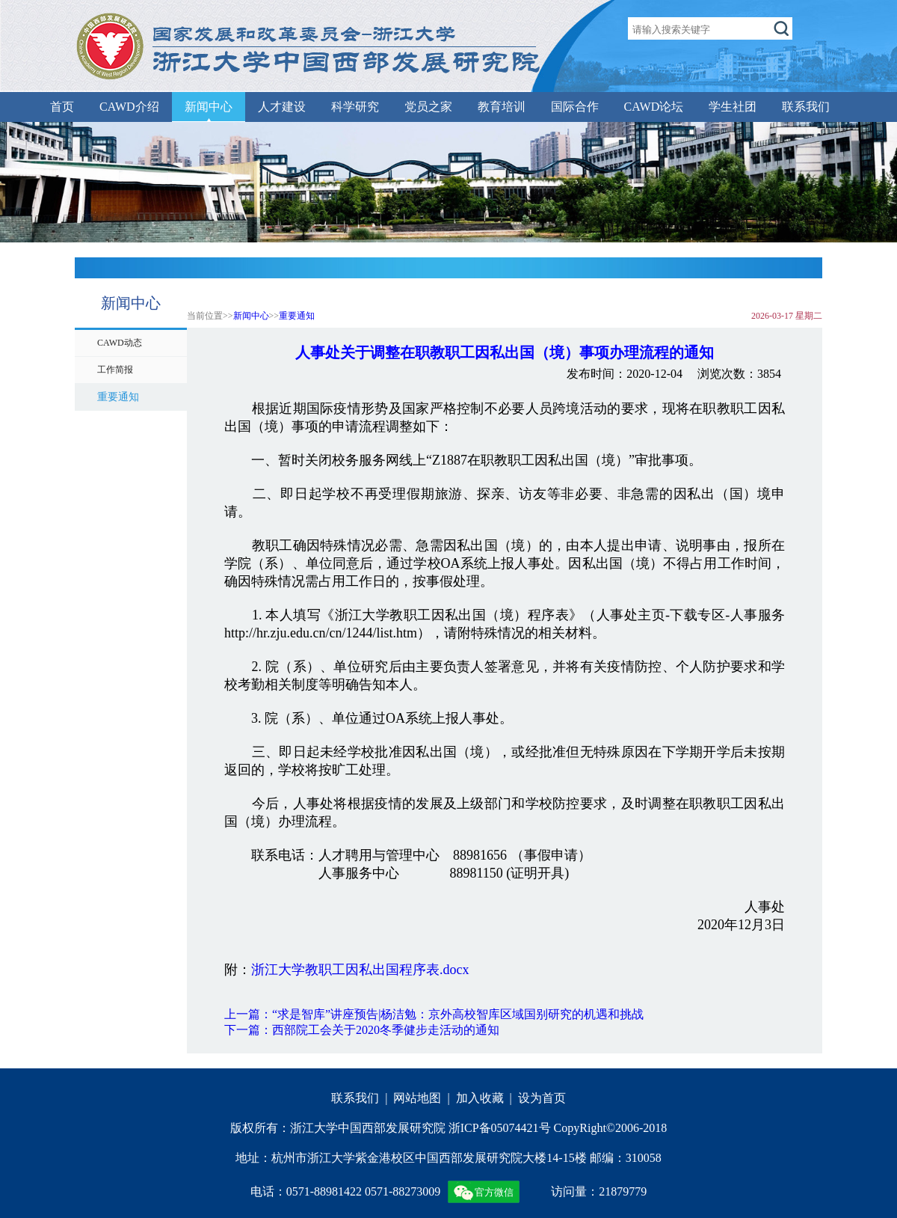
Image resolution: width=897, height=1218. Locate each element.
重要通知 (297, 315)
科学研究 (355, 106)
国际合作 (575, 106)
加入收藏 (480, 1098)
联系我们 (806, 106)
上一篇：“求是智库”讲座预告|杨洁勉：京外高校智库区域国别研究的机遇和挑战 (434, 1014)
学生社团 (732, 106)
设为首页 (542, 1098)
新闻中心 (208, 106)
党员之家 (428, 106)
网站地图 (417, 1098)
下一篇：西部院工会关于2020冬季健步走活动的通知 (361, 1029)
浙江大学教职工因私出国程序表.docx (360, 969)
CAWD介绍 (129, 106)
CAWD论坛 (654, 106)
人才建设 (282, 106)
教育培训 (501, 106)
